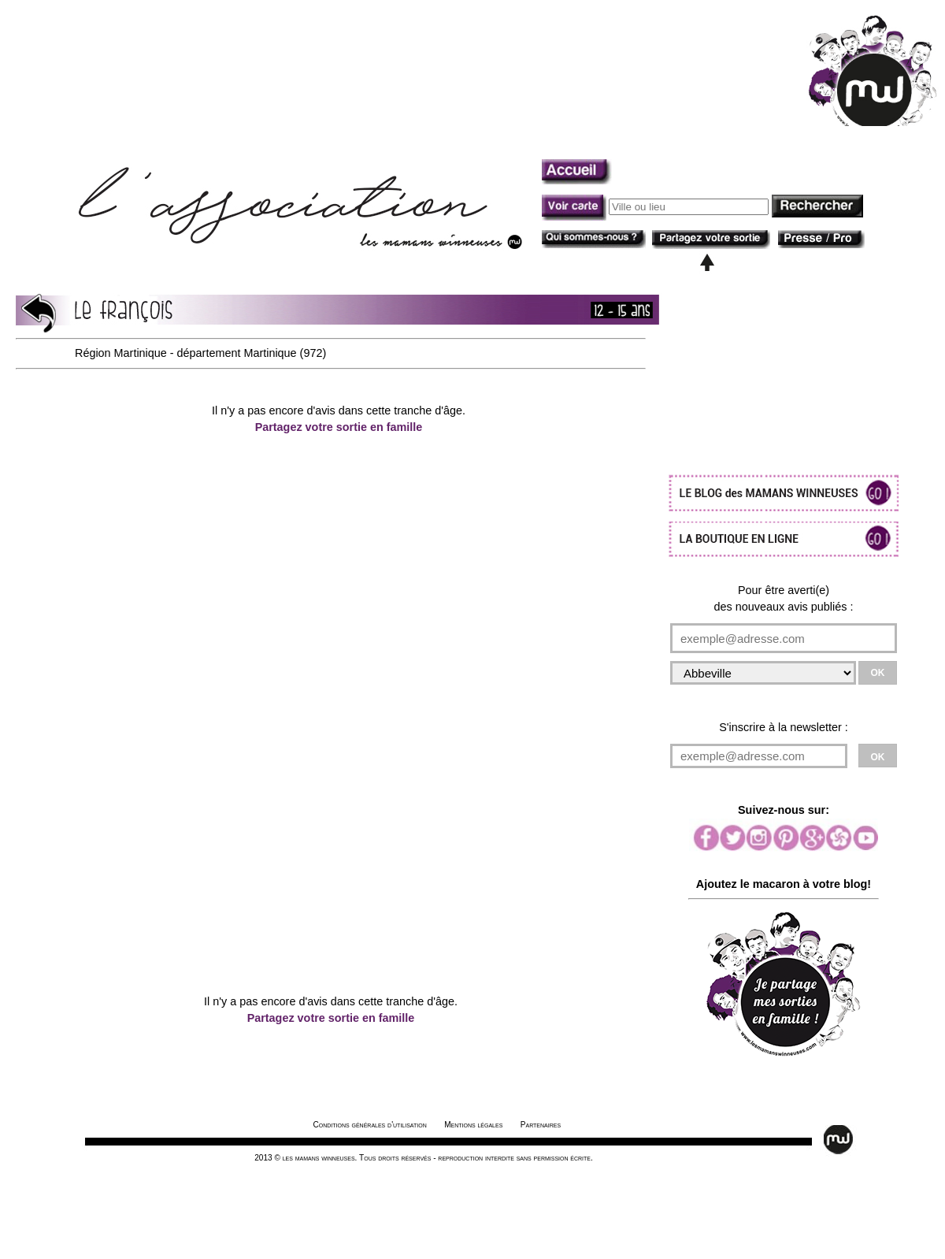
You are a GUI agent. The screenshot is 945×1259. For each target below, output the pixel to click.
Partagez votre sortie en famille (339, 427)
